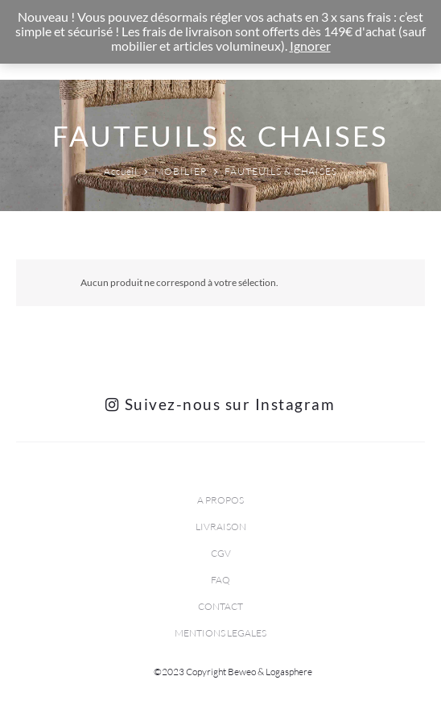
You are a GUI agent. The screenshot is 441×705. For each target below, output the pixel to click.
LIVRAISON (221, 526)
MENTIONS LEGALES (220, 633)
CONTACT (220, 606)
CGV (221, 553)
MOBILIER (181, 171)
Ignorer (310, 46)
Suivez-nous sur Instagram (220, 404)
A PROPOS (220, 500)
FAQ (220, 580)
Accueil (121, 171)
